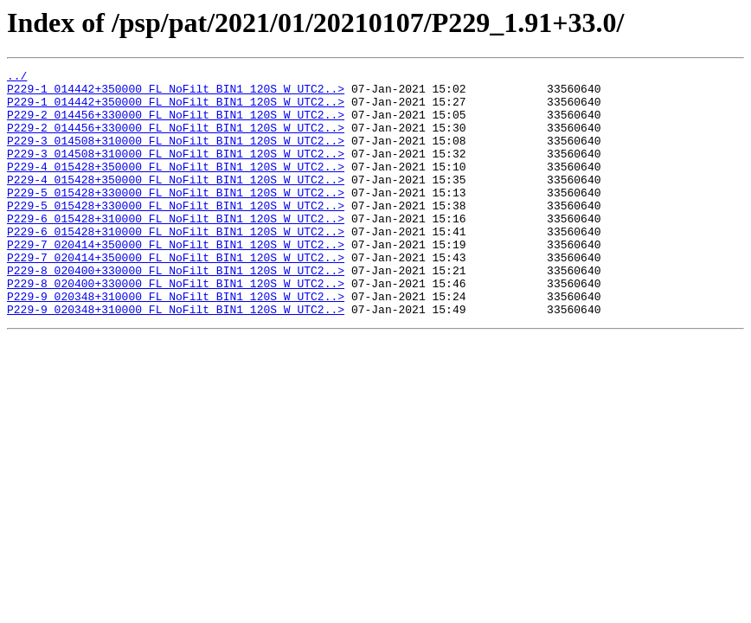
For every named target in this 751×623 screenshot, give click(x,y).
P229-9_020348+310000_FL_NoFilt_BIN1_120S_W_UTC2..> (175, 342)
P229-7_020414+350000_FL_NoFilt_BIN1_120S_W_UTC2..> (175, 280)
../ (17, 78)
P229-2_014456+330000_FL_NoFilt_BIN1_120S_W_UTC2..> (175, 124)
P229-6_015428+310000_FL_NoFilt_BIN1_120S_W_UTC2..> (175, 249)
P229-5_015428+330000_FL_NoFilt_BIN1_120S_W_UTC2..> (175, 218)
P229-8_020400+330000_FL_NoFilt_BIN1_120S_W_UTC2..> (175, 311)
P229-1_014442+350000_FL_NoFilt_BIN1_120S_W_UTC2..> (175, 93)
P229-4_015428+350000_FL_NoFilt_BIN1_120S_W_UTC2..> (175, 187)
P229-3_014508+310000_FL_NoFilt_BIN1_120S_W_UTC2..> (175, 156)
